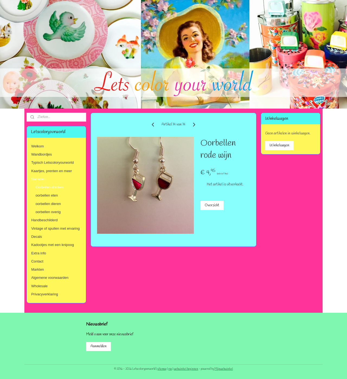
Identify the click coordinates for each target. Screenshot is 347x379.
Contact (37, 261)
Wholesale (39, 286)
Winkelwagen (279, 145)
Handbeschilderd (44, 220)
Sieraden (38, 179)
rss (170, 369)
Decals (36, 237)
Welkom (37, 146)
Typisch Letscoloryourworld (52, 162)
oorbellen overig (48, 212)
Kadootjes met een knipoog (52, 245)
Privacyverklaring (44, 294)
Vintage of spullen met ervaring (55, 228)
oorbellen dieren (48, 204)
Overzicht (212, 205)
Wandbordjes (41, 154)
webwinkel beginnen (186, 369)
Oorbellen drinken (49, 187)
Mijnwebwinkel (223, 369)
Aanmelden (99, 346)
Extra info (38, 253)
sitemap (162, 369)
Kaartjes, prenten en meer (51, 171)
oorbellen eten (47, 195)
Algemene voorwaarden (49, 278)
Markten (37, 269)
